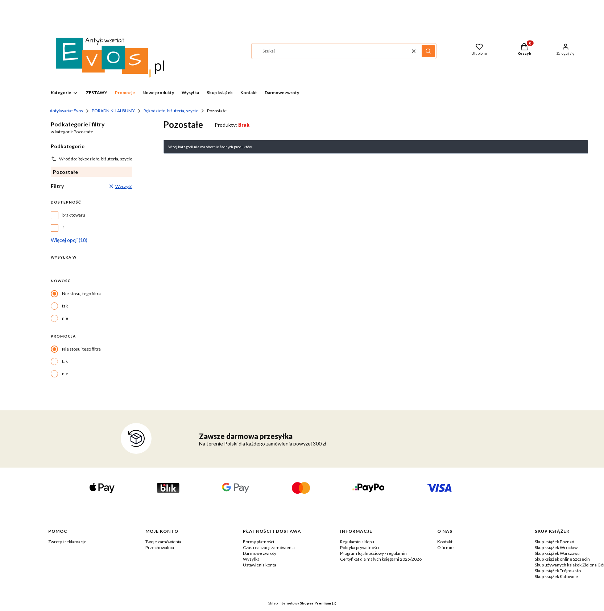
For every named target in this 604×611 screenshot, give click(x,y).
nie (65, 318)
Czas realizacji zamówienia (269, 547)
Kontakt (444, 541)
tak (65, 306)
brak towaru (73, 215)
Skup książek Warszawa (557, 553)
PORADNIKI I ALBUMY (113, 110)
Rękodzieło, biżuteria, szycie (171, 110)
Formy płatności (258, 541)
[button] (428, 51)
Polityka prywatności (359, 547)
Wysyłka (251, 559)
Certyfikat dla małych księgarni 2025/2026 (381, 559)
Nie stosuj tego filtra (81, 293)
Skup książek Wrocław (556, 547)
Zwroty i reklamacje (67, 541)
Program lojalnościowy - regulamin (373, 553)
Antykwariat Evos (66, 110)
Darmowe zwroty (259, 553)
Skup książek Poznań (554, 541)
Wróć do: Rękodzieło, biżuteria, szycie (91, 159)
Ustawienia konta (259, 565)
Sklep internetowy (299, 603)
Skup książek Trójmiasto (558, 570)
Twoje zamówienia (163, 541)
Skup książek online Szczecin (562, 559)
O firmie (445, 547)
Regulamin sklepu (357, 541)
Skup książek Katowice (556, 576)
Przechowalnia (159, 547)
